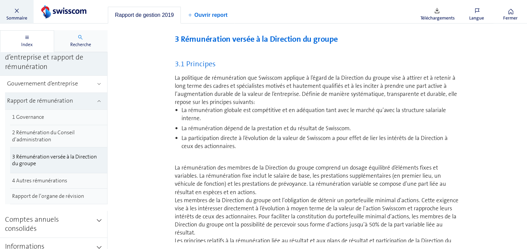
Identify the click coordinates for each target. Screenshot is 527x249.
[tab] (144, 15)
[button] (17, 12)
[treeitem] (54, 58)
